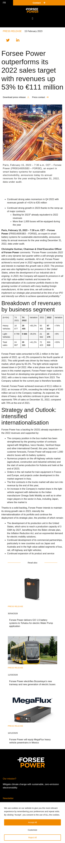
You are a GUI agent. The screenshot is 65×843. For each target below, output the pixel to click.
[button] (32, 18)
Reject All (32, 837)
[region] (32, 822)
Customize (32, 830)
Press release (12, 31)
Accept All (32, 822)
